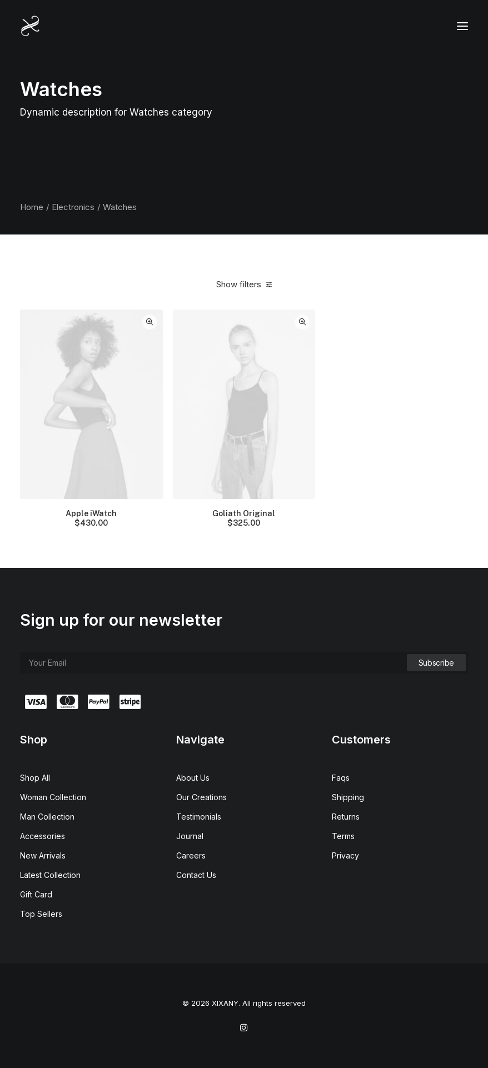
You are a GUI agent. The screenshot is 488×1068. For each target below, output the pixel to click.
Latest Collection (50, 875)
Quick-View (149, 322)
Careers (191, 855)
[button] (462, 26)
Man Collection (47, 816)
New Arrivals (43, 855)
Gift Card (36, 894)
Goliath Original (243, 518)
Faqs (341, 777)
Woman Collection (53, 797)
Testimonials (198, 816)
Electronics (73, 207)
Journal (189, 836)
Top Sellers (41, 914)
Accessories (42, 836)
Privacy (345, 855)
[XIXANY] (30, 26)
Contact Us (196, 875)
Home (31, 207)
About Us (193, 777)
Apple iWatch (91, 518)
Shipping (348, 797)
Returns (346, 816)
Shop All (35, 777)
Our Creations (201, 797)
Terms (343, 836)
